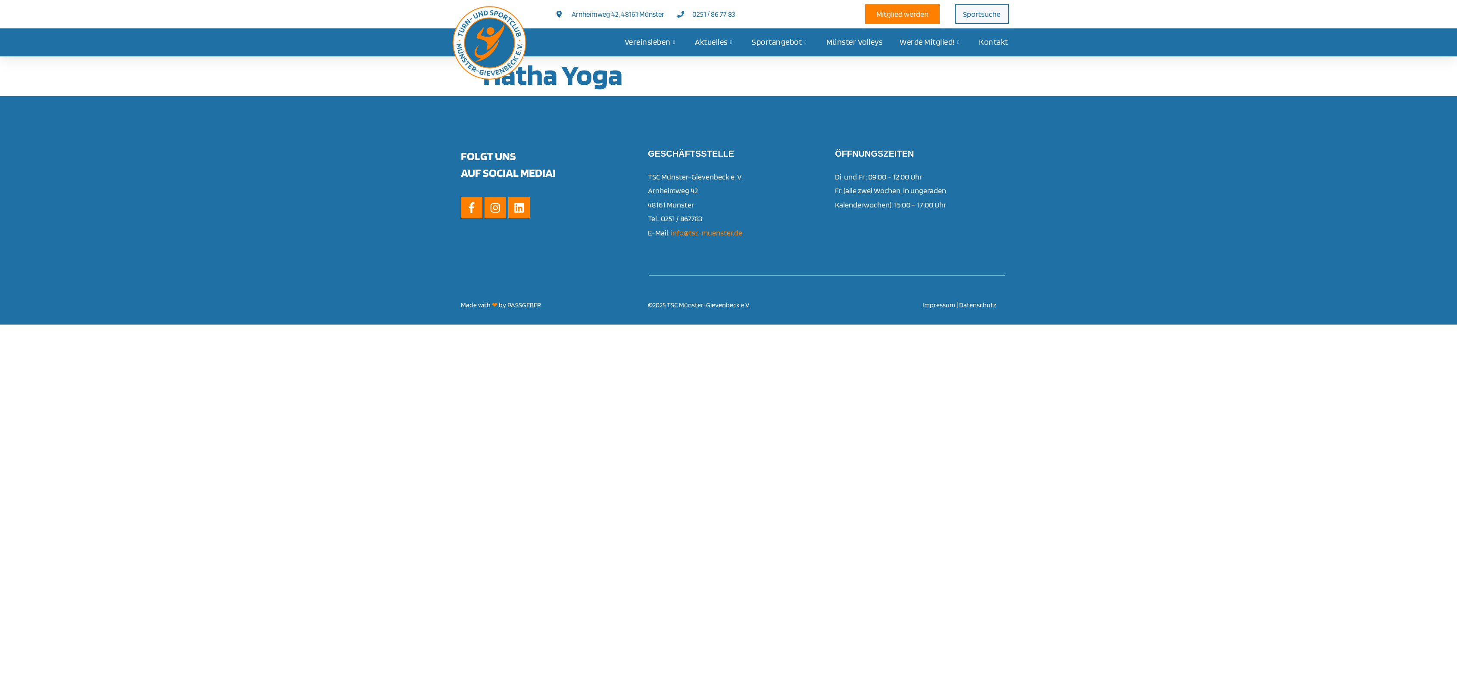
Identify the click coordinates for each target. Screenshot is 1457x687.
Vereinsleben (650, 42)
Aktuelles (713, 42)
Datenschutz (977, 305)
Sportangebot (779, 42)
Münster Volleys (854, 42)
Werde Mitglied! (929, 42)
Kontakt (993, 42)
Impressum (938, 305)
